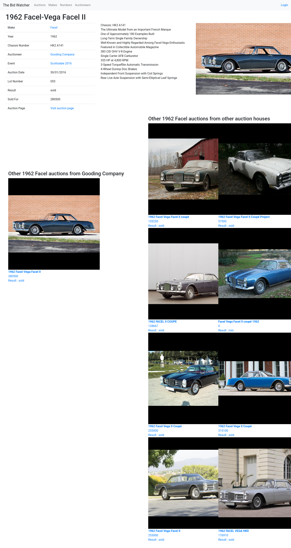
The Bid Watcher (16, 5)
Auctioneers (82, 5)
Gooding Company (63, 54)
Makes (52, 5)
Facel (54, 27)
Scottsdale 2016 (61, 63)
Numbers (66, 5)
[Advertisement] (75, 143)
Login (284, 5)
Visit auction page (62, 108)
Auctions (40, 5)
